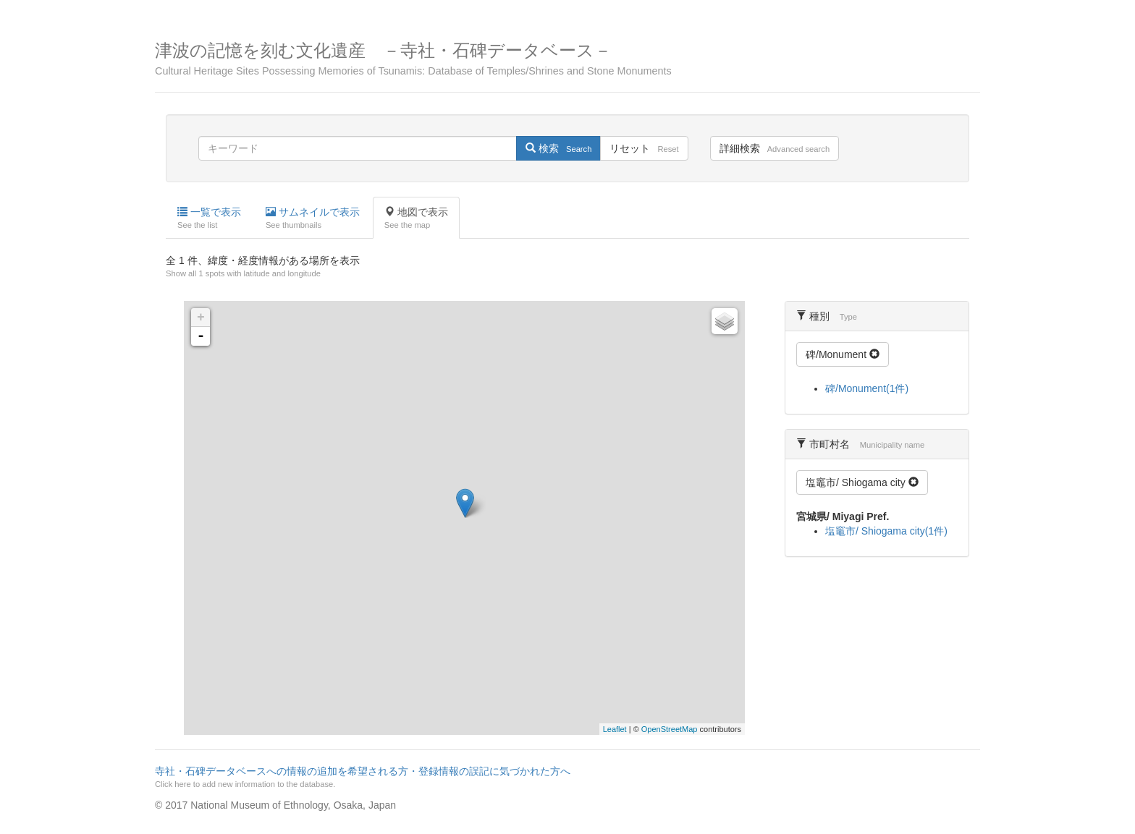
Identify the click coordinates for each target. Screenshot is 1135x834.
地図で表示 (416, 218)
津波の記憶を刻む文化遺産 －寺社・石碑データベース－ (567, 59)
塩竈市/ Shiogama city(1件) (886, 531)
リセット (643, 148)
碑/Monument (842, 354)
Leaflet (615, 729)
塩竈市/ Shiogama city (862, 482)
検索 (558, 148)
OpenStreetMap (669, 729)
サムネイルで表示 (313, 218)
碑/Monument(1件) (866, 388)
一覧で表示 (209, 218)
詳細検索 (775, 148)
